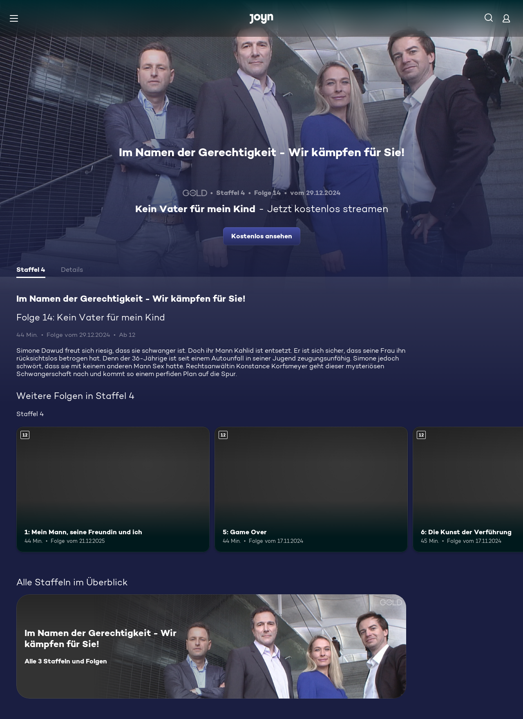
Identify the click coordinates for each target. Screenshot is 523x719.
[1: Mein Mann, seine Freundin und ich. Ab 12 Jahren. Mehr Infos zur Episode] (113, 489)
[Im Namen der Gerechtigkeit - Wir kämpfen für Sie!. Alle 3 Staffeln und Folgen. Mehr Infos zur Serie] (211, 646)
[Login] (506, 18)
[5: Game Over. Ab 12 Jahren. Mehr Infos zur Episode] (311, 489)
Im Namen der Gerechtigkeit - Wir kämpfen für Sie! (262, 152)
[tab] (31, 270)
